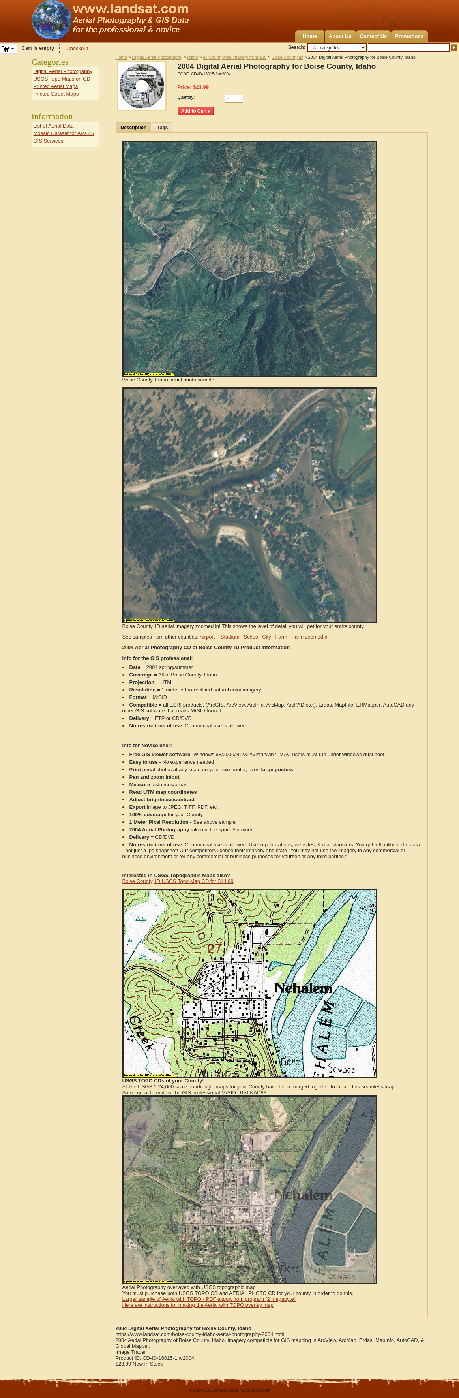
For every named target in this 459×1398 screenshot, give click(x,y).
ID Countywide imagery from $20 (235, 57)
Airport (208, 637)
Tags (162, 127)
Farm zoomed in (309, 637)
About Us (340, 36)
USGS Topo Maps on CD (62, 79)
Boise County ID (287, 57)
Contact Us (373, 36)
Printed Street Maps (56, 94)
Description (134, 127)
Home (310, 36)
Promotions (409, 36)
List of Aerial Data (54, 126)
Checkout (77, 48)
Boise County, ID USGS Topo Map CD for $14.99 (178, 881)
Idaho (192, 57)
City (266, 637)
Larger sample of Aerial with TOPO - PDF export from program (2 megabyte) (209, 1299)
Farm (280, 637)
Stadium (230, 637)
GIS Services (49, 141)
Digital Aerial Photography (157, 57)
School (251, 637)
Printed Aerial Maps (56, 86)
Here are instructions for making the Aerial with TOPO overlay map (198, 1305)
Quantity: (186, 97)
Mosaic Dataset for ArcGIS (64, 133)
